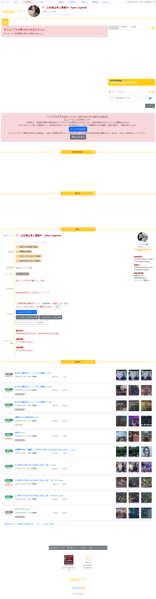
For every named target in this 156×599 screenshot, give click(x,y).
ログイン (20, 307)
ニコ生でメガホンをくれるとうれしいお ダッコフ (36, 480)
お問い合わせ (139, 2)
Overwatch (18, 425)
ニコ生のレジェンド (50, 15)
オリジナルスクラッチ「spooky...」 (32, 322)
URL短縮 (130, 2)
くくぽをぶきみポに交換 (27, 317)
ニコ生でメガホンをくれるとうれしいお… (32, 465)
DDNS (84, 2)
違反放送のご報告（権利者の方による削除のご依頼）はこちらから (78, 548)
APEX (17, 432)
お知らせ (106, 2)
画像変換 (95, 2)
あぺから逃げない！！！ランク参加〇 (31, 373)
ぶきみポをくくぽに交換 (50, 317)
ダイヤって (19, 509)
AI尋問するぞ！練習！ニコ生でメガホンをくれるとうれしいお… (42, 450)
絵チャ (16, 2)
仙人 (61, 15)
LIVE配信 (28, 2)
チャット (50, 2)
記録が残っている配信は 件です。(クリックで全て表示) (29, 524)
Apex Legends (22, 274)
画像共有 (61, 2)
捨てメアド (5, 2)
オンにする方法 (78, 129)
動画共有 (72, 2)
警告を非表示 (78, 137)
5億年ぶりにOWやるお (24, 417)
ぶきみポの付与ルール (26, 312)
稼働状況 (148, 2)
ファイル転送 (39, 2)
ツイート (150, 106)
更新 (57, 307)
